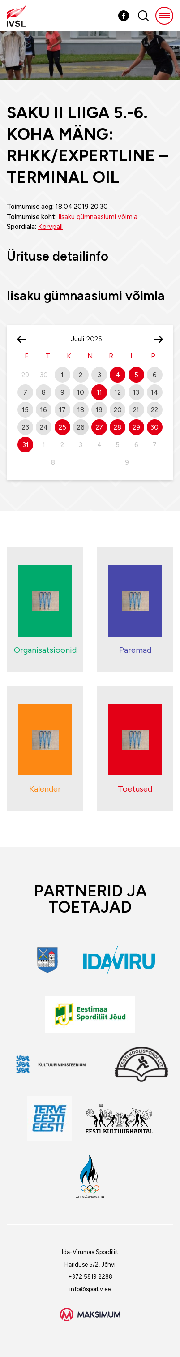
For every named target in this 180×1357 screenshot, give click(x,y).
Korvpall (50, 227)
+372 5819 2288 (90, 1276)
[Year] (97, 339)
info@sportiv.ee (90, 1289)
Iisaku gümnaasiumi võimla (97, 217)
